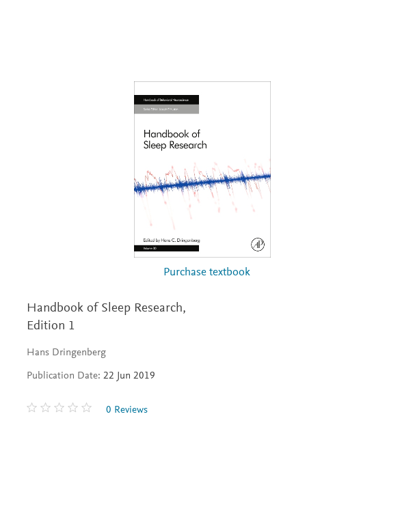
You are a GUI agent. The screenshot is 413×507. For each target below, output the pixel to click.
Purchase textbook (206, 273)
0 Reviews (127, 410)
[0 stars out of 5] (61, 410)
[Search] (387, 26)
